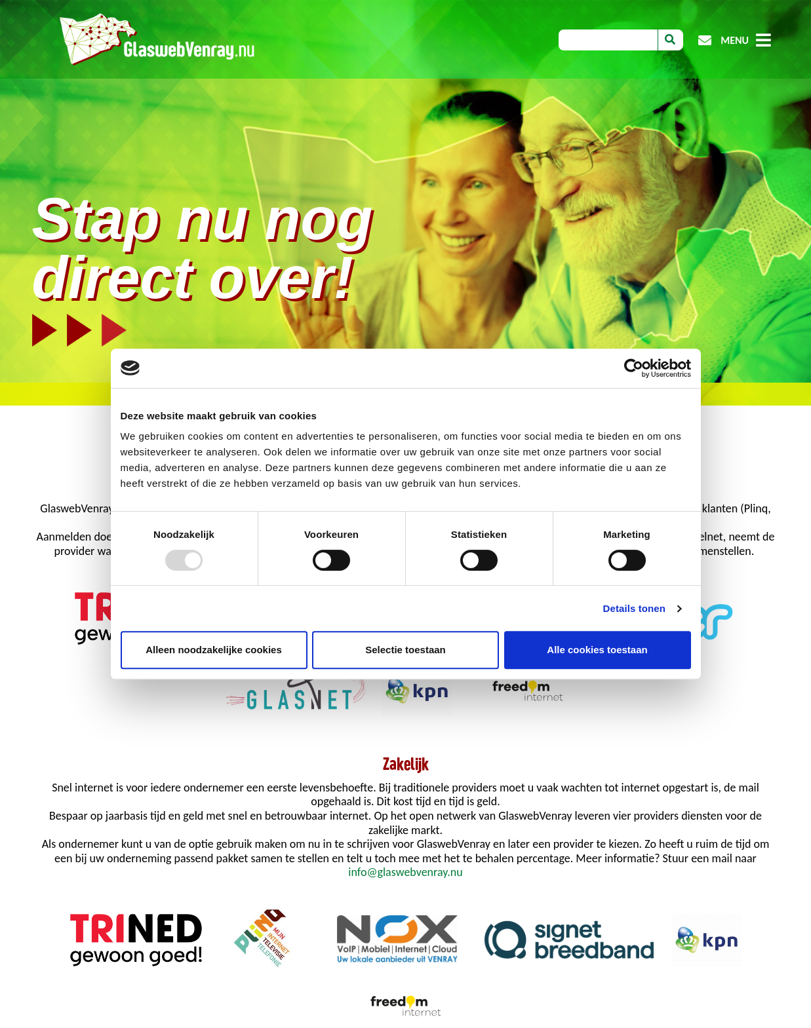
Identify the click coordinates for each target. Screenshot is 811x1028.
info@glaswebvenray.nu (405, 872)
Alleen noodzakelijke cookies (214, 649)
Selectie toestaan (405, 649)
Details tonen (634, 608)
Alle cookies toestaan (597, 649)
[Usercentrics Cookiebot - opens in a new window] (633, 368)
